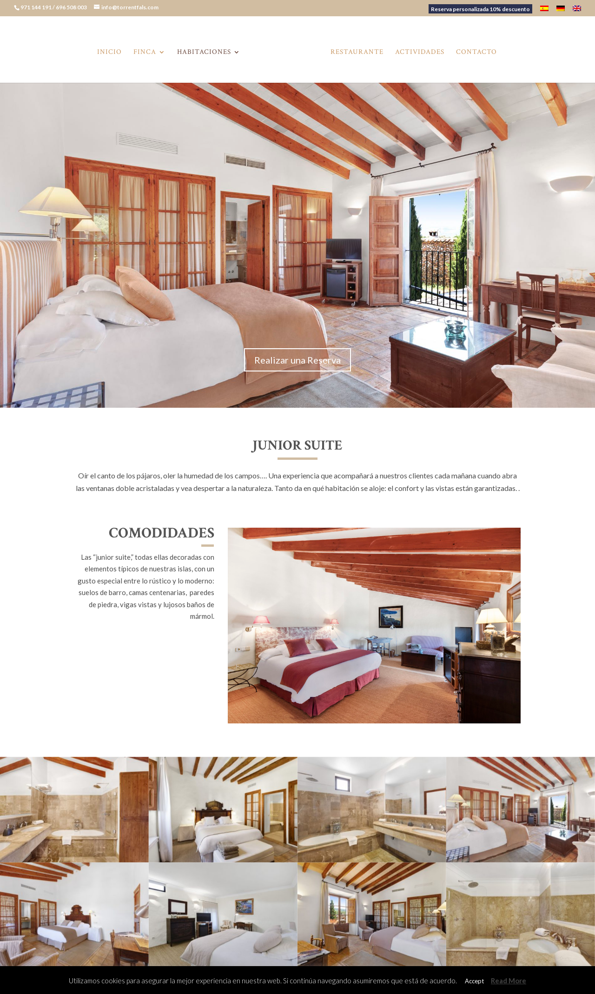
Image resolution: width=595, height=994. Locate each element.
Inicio (109, 52)
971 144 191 (36, 7)
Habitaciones (204, 52)
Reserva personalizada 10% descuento (480, 9)
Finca (144, 52)
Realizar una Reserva (297, 359)
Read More (508, 980)
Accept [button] (474, 981)
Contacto (476, 52)
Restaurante (357, 52)
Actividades (419, 52)
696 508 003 (72, 7)
